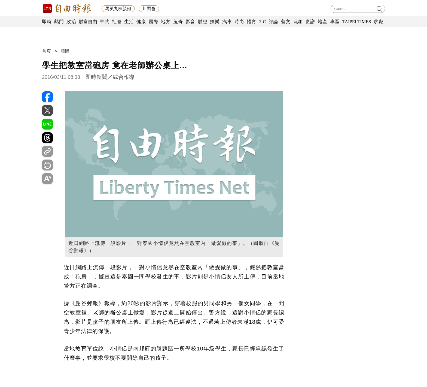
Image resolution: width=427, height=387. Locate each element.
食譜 (310, 21)
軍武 (104, 21)
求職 (378, 21)
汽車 (227, 21)
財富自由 (88, 21)
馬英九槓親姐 (118, 8)
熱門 (59, 21)
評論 (273, 21)
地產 (322, 21)
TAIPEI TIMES (356, 21)
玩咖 (298, 21)
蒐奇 (178, 21)
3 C (262, 21)
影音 (190, 21)
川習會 (148, 8)
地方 (165, 21)
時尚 (239, 21)
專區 (335, 21)
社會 (116, 21)
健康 (141, 21)
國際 (153, 21)
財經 (202, 21)
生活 (129, 21)
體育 (251, 21)
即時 (46, 21)
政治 (71, 21)
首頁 (46, 51)
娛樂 (214, 21)
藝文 (286, 21)
